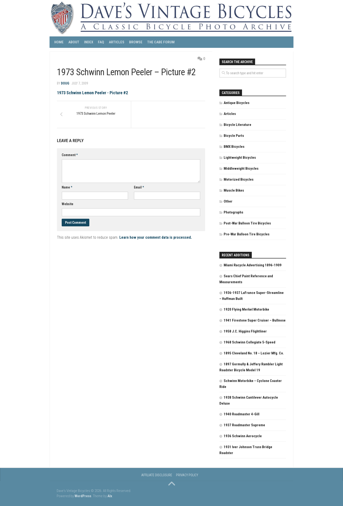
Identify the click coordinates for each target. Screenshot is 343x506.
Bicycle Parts (234, 136)
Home (59, 42)
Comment (70, 155)
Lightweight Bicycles (240, 157)
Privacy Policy (187, 475)
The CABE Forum (161, 42)
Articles (116, 42)
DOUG (65, 83)
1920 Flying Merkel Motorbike (246, 309)
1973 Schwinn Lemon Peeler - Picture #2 (92, 92)
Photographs (233, 212)
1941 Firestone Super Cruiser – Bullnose (255, 320)
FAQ (101, 42)
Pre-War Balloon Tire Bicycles (246, 234)
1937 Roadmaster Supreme (244, 425)
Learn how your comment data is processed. (155, 237)
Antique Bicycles (236, 103)
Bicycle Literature (237, 125)
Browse (135, 42)
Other (228, 201)
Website (67, 204)
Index (88, 42)
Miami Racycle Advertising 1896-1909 (253, 265)
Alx (109, 496)
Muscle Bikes (234, 190)
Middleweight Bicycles (241, 168)
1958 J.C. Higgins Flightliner (245, 331)
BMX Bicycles (234, 146)
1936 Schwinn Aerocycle (243, 436)
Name (67, 187)
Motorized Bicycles (238, 179)
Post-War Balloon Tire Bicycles (247, 223)
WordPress (83, 496)
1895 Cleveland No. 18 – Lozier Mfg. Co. (254, 353)
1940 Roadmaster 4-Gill (241, 414)
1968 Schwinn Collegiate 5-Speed (249, 342)
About (73, 42)
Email (139, 187)
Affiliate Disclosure (156, 475)
